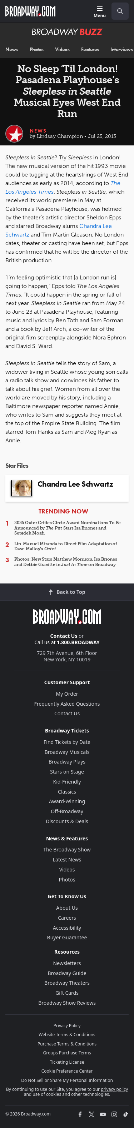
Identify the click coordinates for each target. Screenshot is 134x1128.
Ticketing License (67, 1062)
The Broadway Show (67, 849)
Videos (62, 49)
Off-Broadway (67, 811)
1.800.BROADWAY (78, 642)
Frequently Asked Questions (67, 703)
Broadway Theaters (67, 982)
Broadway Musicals (67, 752)
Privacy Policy (67, 1026)
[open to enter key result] (120, 11)
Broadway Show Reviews (67, 1002)
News (11, 49)
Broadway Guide (67, 973)
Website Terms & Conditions (67, 1035)
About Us (67, 907)
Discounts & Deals (67, 821)
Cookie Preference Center (67, 1071)
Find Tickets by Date (67, 742)
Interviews (121, 49)
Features (90, 49)
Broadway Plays (67, 761)
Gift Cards (67, 992)
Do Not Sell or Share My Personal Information (67, 1080)
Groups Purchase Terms (67, 1053)
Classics (67, 791)
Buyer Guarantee (67, 937)
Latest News (67, 859)
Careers (67, 917)
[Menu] (100, 12)
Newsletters (67, 963)
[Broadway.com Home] (30, 11)
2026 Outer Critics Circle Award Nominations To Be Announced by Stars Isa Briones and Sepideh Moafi (67, 528)
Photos (37, 49)
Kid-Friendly (67, 781)
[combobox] (117, 11)
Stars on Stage (67, 771)
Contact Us (64, 635)
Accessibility (67, 927)
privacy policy (114, 1089)
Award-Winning (67, 801)
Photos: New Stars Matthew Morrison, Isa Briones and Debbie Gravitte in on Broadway (65, 562)
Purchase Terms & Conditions (67, 1044)
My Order (67, 693)
